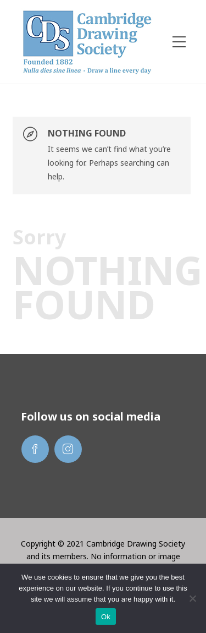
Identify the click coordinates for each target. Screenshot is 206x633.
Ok (105, 617)
